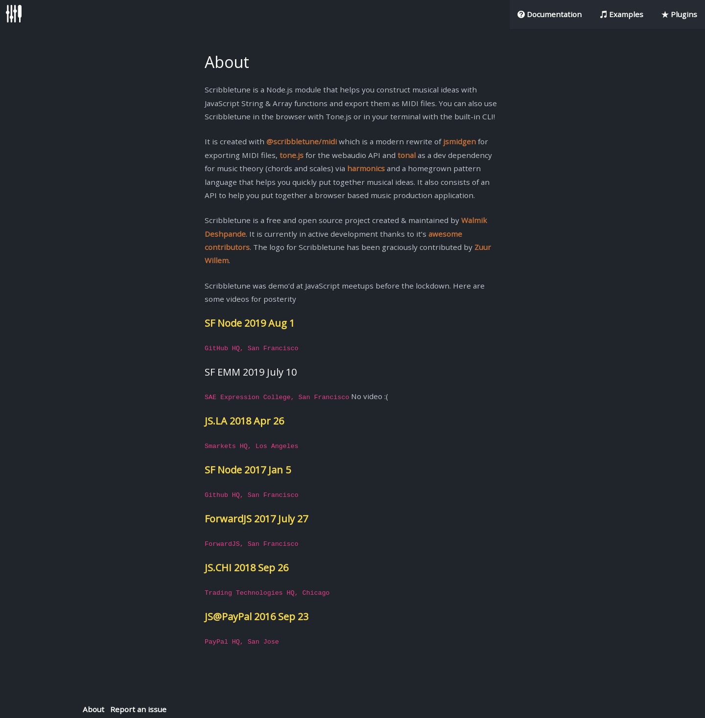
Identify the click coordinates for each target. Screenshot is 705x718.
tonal (407, 155)
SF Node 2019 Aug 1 (250, 323)
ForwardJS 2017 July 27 (256, 518)
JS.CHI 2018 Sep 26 (246, 567)
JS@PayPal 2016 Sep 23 (256, 616)
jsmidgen (459, 141)
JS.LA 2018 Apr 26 (244, 420)
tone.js (292, 155)
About (93, 709)
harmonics (366, 168)
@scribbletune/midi (301, 141)
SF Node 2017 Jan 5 (248, 469)
